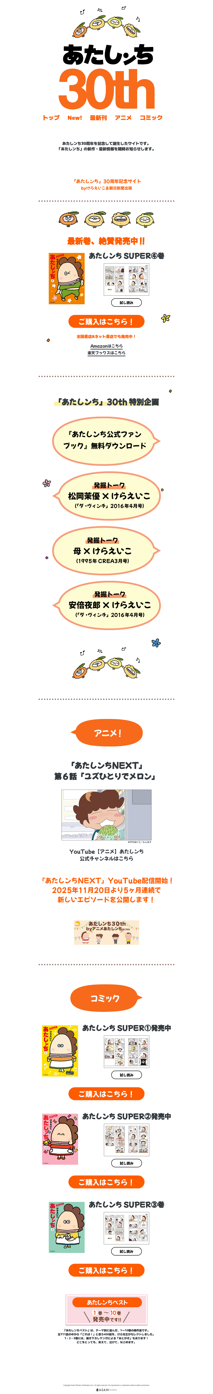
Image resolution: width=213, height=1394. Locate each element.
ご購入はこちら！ (106, 321)
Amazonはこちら (106, 346)
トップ (51, 117)
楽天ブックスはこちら (106, 352)
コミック (151, 117)
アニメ (123, 117)
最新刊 (98, 117)
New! (75, 117)
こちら (126, 858)
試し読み (126, 302)
